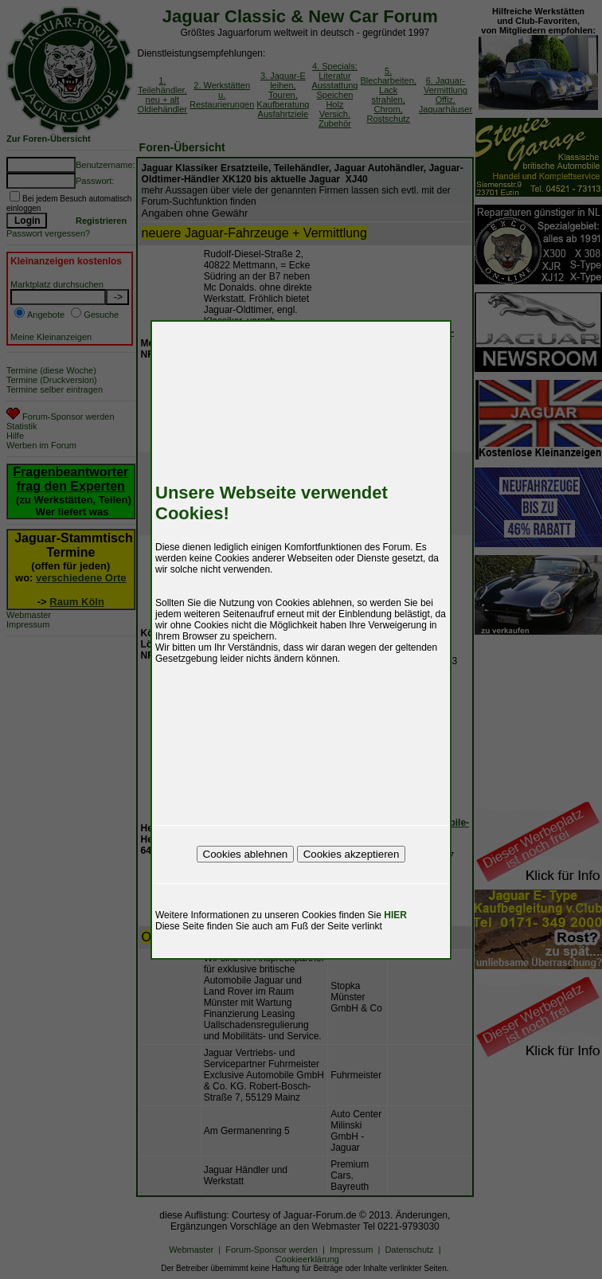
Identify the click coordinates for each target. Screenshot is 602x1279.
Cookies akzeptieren (351, 854)
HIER (395, 915)
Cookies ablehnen (245, 854)
